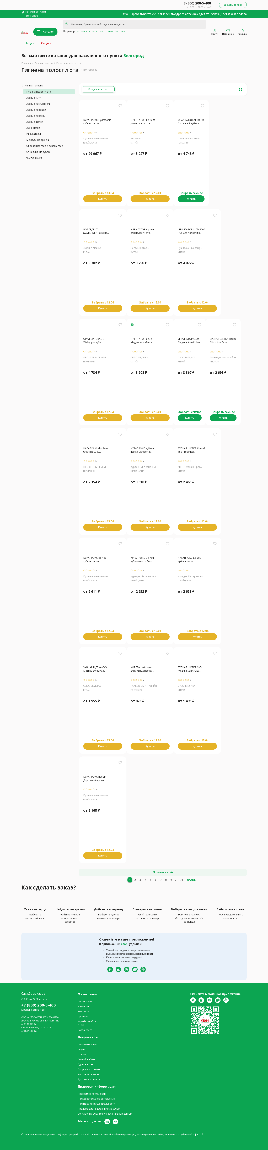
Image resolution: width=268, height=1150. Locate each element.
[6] (155, 879)
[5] (150, 879)
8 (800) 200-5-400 (197, 3)
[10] (176, 879)
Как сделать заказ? (206, 14)
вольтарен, (98, 31)
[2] (135, 879)
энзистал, (112, 31)
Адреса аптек (183, 14)
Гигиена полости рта (68, 63)
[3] (140, 879)
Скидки (46, 43)
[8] (166, 879)
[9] (171, 879)
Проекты (168, 14)
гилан (122, 31)
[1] (129, 879)
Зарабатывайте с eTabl (146, 14)
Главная (26, 63)
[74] (181, 879)
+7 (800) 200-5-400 (38, 1005)
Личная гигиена (44, 63)
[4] (145, 879)
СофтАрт (62, 1134)
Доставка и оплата (233, 14)
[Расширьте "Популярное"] (98, 89)
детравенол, (83, 31)
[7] (160, 879)
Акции (29, 43)
